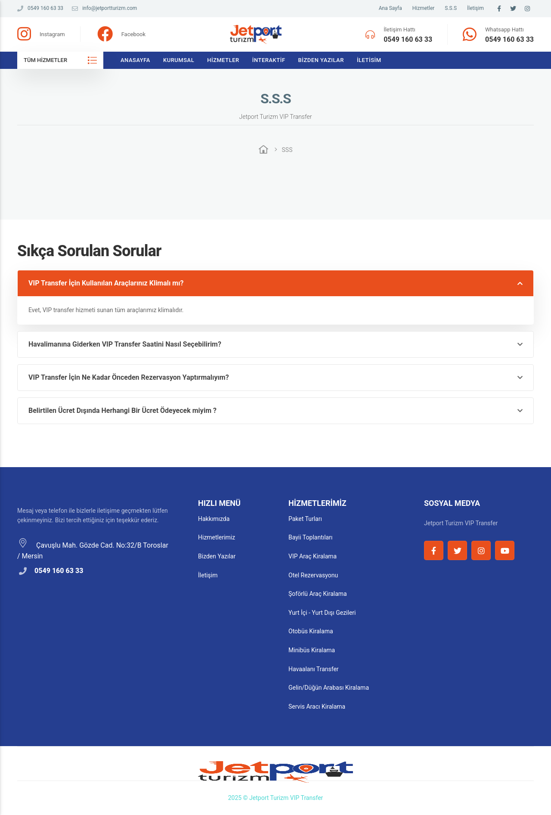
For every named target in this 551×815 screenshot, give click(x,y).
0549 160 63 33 (40, 8)
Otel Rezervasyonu (313, 575)
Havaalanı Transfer (313, 669)
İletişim (475, 8)
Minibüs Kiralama (311, 650)
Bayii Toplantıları (310, 537)
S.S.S (451, 8)
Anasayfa (135, 60)
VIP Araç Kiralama (312, 556)
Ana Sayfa (390, 8)
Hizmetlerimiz (216, 537)
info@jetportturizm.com (104, 8)
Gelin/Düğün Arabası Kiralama (328, 687)
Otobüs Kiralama (310, 631)
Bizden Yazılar (321, 60)
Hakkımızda (213, 518)
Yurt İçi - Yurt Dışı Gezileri (322, 612)
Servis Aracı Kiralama (316, 706)
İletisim (369, 60)
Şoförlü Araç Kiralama (317, 593)
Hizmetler (423, 8)
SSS (287, 149)
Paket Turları (305, 518)
